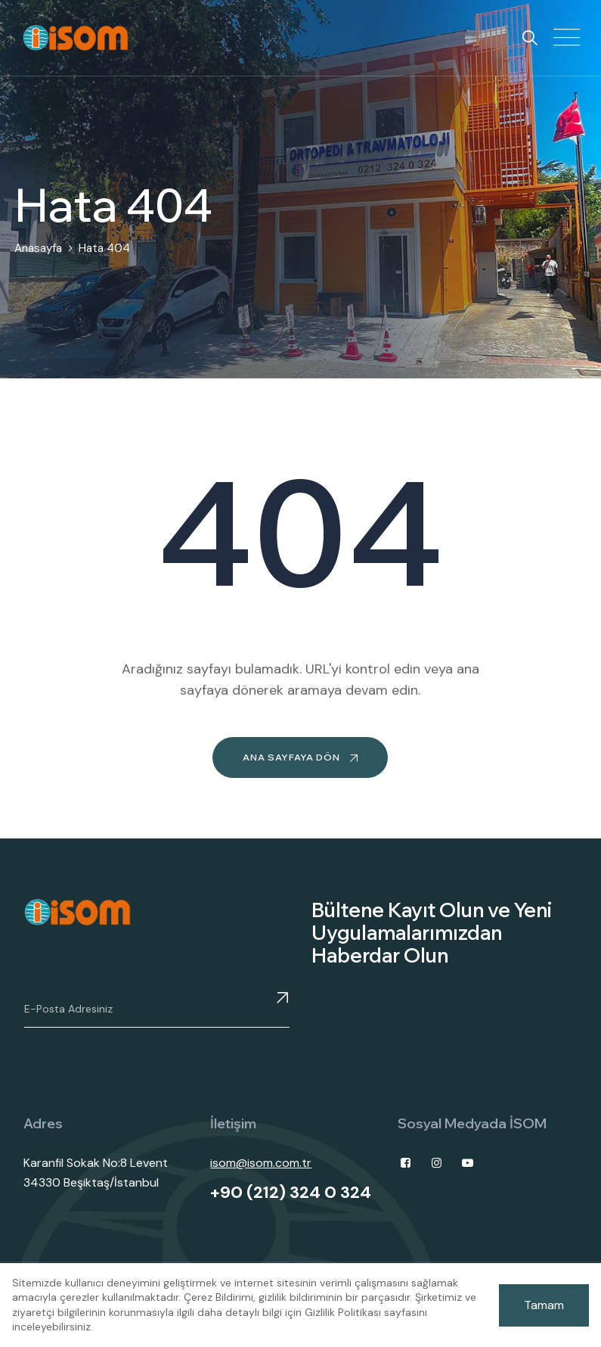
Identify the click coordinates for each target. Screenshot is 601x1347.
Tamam (544, 1305)
